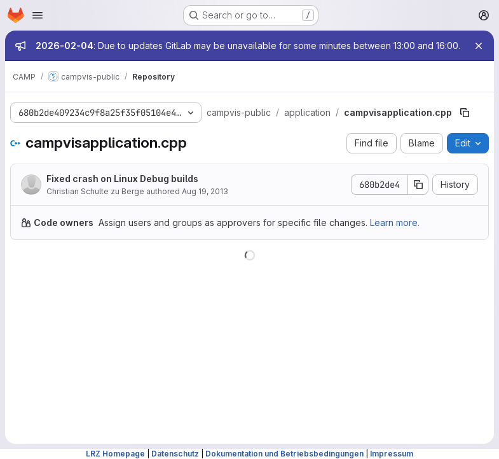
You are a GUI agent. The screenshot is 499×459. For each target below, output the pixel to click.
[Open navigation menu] (37, 15)
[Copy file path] (465, 112)
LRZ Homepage (115, 453)
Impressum (391, 453)
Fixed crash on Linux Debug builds (122, 178)
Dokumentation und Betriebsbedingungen (284, 453)
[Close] (478, 45)
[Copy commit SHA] (418, 184)
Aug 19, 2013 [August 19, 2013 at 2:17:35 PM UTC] (205, 191)
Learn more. (395, 222)
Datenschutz (175, 453)
